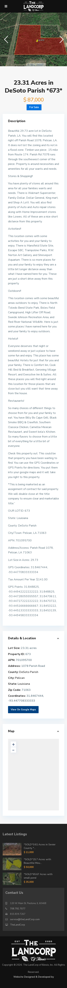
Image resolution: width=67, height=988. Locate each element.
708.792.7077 (17, 908)
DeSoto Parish (28, 672)
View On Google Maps (23, 709)
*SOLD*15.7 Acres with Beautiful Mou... (37, 861)
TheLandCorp (17, 924)
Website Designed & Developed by (33, 977)
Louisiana (24, 684)
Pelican (20, 678)
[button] (6, 39)
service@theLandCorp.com (25, 919)
